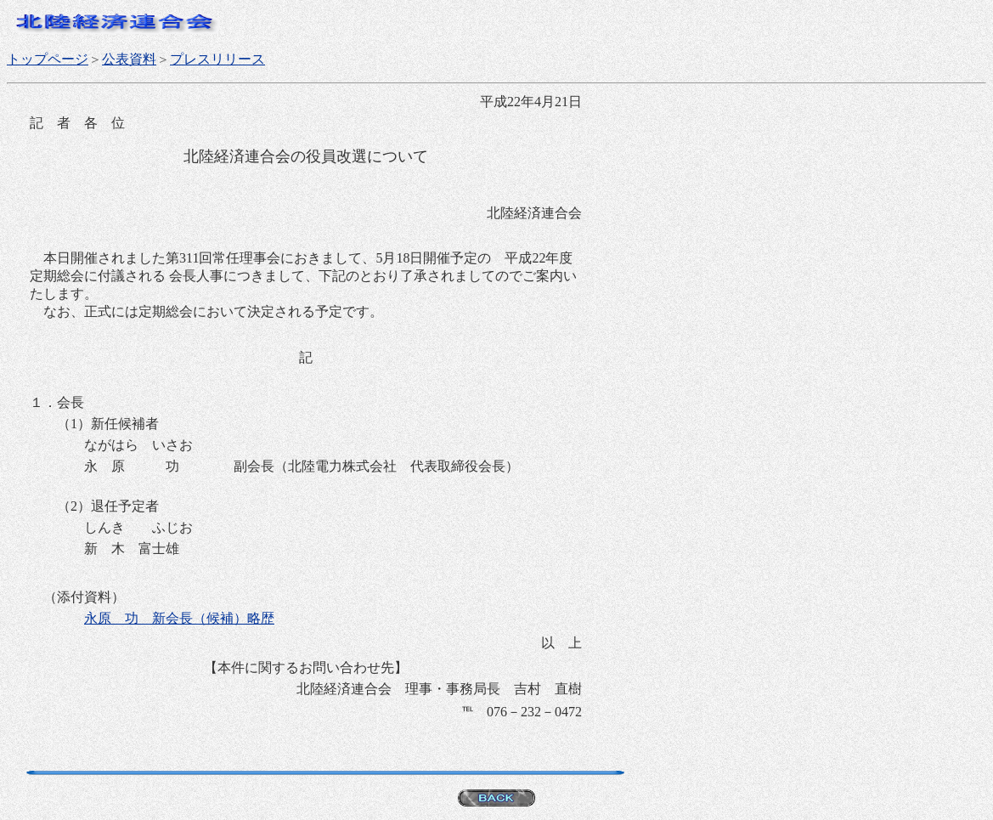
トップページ (47, 59)
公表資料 (129, 59)
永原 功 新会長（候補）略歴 (179, 618)
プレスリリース (217, 59)
